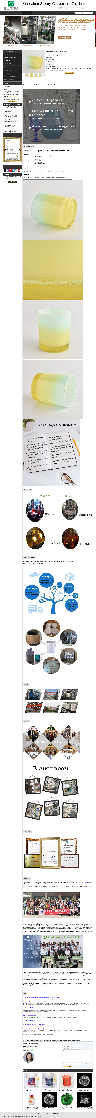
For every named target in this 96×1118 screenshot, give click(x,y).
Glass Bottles (7, 67)
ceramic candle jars (8, 79)
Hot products (7, 54)
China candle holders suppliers (72, 1040)
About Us (16, 13)
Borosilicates (7, 73)
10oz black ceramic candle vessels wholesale (11, 123)
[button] (47, 45)
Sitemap (39, 1116)
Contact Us (55, 13)
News (36, 13)
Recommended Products (10, 57)
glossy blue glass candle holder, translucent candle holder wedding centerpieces (11, 118)
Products (26, 13)
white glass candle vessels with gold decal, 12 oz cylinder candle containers (11, 108)
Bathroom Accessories (9, 76)
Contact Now (12, 101)
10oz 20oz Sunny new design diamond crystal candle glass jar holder (10, 128)
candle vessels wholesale (57, 1040)
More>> (18, 104)
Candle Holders (16, 48)
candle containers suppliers (33, 1040)
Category (9, 48)
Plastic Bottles (7, 70)
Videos (45, 13)
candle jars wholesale (45, 1040)
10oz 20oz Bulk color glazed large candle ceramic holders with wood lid (12, 113)
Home (7, 13)
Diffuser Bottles (7, 63)
